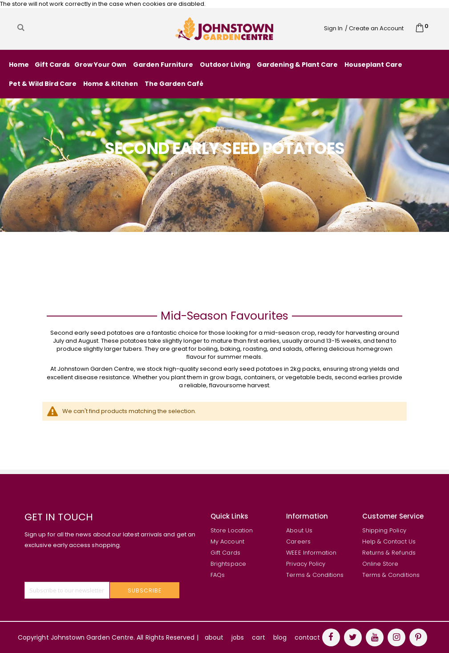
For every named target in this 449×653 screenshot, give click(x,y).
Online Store (380, 564)
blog (280, 637)
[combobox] (81, 28)
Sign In (333, 28)
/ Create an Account (374, 28)
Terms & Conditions (315, 575)
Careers (298, 541)
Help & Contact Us (389, 541)
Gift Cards (225, 552)
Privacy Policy (305, 564)
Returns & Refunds (389, 552)
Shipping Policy (384, 530)
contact (307, 637)
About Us (299, 530)
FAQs (217, 575)
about (214, 637)
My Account (227, 541)
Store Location (231, 530)
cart (258, 637)
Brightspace (228, 564)
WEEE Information (311, 552)
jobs (237, 637)
